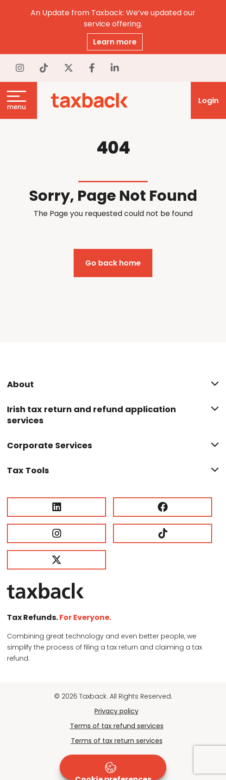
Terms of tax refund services (116, 725)
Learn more (115, 42)
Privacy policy (116, 711)
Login (208, 100)
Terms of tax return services (117, 740)
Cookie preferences (113, 771)
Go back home (113, 263)
